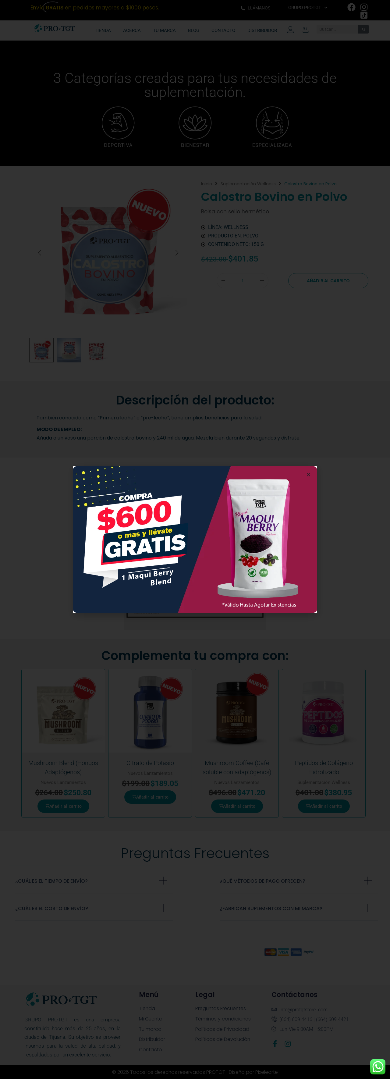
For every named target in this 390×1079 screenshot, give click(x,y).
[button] (308, 474)
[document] (195, 539)
